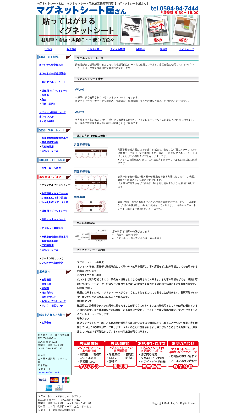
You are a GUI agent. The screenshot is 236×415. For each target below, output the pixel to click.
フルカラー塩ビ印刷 (52, 263)
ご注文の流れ (94, 49)
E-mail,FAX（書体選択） (55, 197)
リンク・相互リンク (52, 305)
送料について (49, 297)
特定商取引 (48, 292)
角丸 (44, 99)
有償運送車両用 (50, 142)
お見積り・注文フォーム (55, 193)
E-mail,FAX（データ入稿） (56, 202)
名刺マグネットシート (54, 82)
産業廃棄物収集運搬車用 (55, 138)
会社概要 (46, 279)
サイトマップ (186, 49)
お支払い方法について (54, 301)
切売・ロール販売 (51, 168)
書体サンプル (46, 116)
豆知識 (163, 49)
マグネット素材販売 (52, 228)
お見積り (71, 49)
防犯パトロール (50, 151)
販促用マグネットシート (55, 90)
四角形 (45, 95)
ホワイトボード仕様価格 (52, 73)
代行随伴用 (48, 146)
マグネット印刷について (52, 112)
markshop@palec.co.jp (49, 372)
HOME (48, 49)
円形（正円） (49, 104)
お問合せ (140, 49)
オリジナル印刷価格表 (51, 64)
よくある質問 (117, 49)
